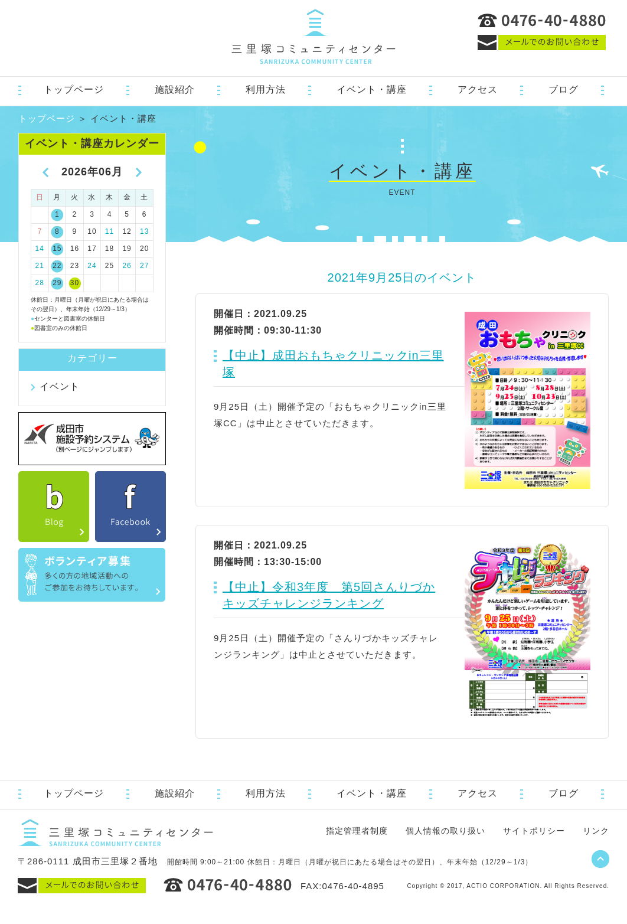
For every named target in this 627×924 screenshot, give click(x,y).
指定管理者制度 (357, 830)
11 (109, 231)
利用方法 (266, 89)
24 (91, 266)
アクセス (478, 89)
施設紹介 (175, 89)
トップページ (74, 89)
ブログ (563, 89)
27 (144, 266)
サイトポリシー (534, 830)
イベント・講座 (372, 89)
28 (39, 283)
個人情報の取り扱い (445, 830)
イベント (60, 386)
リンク (596, 830)
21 (39, 266)
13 (144, 231)
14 (39, 248)
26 (126, 266)
